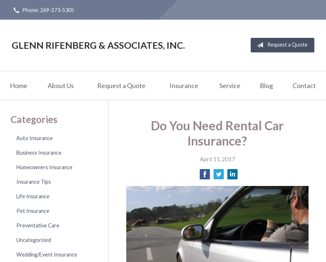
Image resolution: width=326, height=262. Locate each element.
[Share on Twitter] (219, 176)
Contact (304, 86)
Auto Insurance (34, 138)
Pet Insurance (32, 211)
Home (18, 86)
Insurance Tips (33, 182)
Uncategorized (33, 240)
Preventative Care (37, 225)
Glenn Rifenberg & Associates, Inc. (98, 45)
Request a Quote (280, 45)
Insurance (184, 86)
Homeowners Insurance (44, 167)
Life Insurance (32, 196)
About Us (61, 86)
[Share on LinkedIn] (232, 176)
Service (229, 86)
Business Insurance (38, 153)
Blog (266, 86)
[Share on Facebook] (205, 176)
